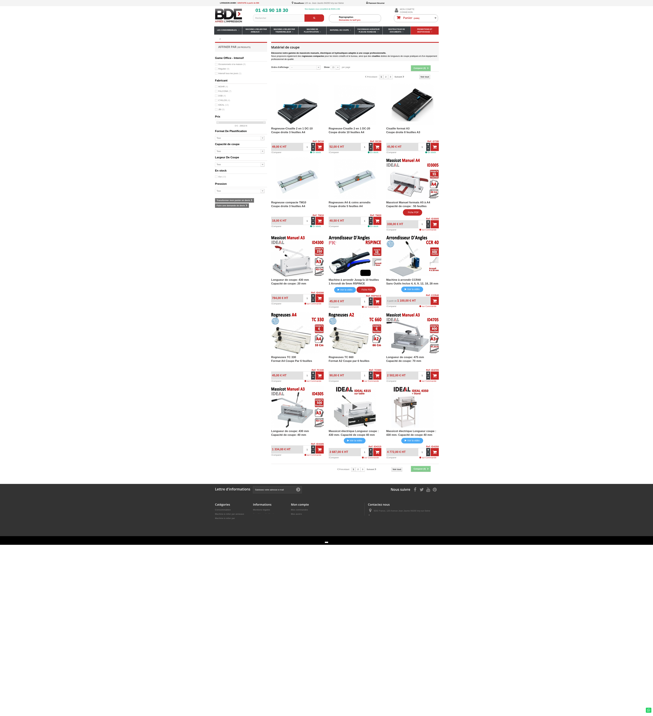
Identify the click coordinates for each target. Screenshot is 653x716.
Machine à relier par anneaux (229, 514)
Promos (219, 545)
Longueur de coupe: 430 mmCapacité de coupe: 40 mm (290, 433)
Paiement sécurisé (262, 518)
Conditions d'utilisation (265, 514)
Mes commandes (299, 510)
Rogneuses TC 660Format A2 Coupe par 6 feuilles (349, 359)
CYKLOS (224, 100)
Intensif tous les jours (229, 73)
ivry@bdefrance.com (391, 523)
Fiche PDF (412, 212)
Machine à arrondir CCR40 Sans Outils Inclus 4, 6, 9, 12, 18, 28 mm (412, 281)
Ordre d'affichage (280, 67)
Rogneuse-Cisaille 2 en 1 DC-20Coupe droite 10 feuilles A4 (349, 130)
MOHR (223, 86)
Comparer (276, 152)
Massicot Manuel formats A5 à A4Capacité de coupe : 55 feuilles (408, 204)
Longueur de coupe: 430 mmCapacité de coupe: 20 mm (290, 281)
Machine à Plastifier (225, 525)
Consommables (223, 510)
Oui (222, 176)
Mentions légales (261, 510)
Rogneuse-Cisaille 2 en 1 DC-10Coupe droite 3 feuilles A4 (292, 130)
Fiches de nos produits (264, 522)
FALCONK (224, 91)
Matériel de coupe (224, 529)
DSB (222, 95)
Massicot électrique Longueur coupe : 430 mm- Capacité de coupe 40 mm (354, 433)
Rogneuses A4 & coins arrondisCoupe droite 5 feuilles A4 (349, 204)
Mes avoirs (296, 514)
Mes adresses (298, 518)
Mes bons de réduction (302, 527)
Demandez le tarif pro (359, 18)
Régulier (223, 69)
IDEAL (223, 105)
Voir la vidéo (345, 289)
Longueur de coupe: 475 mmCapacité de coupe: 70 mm (405, 359)
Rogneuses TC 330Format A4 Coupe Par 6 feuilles (291, 359)
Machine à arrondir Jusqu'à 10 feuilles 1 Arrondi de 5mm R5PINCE (354, 281)
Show (327, 67)
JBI (221, 109)
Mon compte (300, 504)
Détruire (219, 541)
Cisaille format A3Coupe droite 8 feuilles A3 (403, 130)
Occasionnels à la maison (232, 64)
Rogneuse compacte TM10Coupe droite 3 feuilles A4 (288, 204)
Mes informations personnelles (306, 522)
